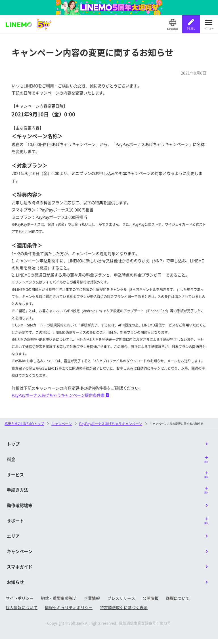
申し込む (191, 28)
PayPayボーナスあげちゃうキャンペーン (110, 423)
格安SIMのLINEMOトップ (24, 423)
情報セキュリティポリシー (69, 607)
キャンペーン (61, 423)
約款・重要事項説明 (59, 598)
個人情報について (21, 607)
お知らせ (15, 582)
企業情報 (92, 598)
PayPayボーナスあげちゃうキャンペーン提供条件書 (60, 395)
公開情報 (150, 598)
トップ (13, 444)
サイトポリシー (19, 598)
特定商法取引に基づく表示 (124, 607)
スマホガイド (19, 567)
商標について (178, 598)
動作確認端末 (19, 505)
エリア (13, 536)
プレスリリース (121, 598)
